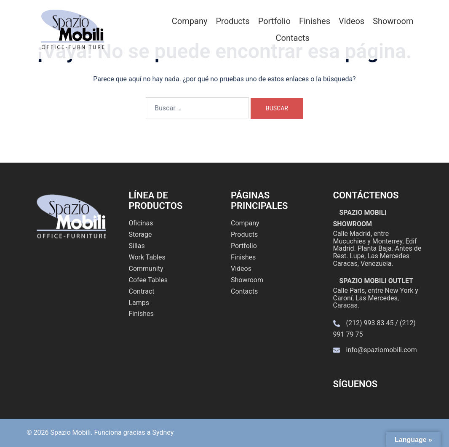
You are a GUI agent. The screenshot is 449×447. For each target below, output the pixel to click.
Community (146, 269)
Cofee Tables (148, 280)
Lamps (139, 303)
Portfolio (274, 21)
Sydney (163, 432)
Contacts (293, 38)
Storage (140, 234)
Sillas (137, 246)
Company (190, 21)
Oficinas (141, 223)
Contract (142, 291)
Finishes (314, 21)
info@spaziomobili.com (381, 350)
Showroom (393, 21)
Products (232, 21)
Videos (351, 21)
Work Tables (147, 257)
